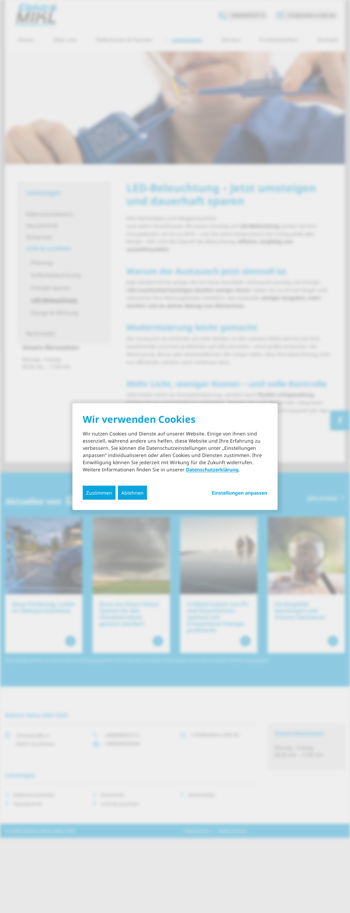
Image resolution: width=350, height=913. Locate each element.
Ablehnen (132, 493)
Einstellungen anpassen (239, 493)
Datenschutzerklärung (212, 469)
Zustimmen (99, 493)
